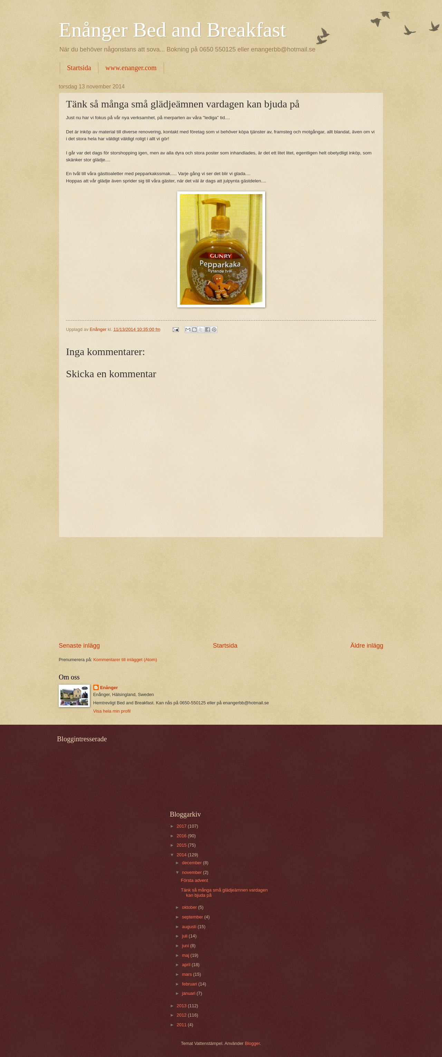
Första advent (194, 880)
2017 (182, 826)
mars (187, 974)
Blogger (252, 1043)
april (187, 964)
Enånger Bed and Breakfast (172, 29)
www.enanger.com (131, 68)
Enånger (109, 687)
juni (186, 945)
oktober (190, 907)
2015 (182, 845)
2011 (182, 1024)
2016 (182, 835)
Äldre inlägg (366, 645)
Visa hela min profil (112, 711)
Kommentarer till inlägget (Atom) (125, 659)
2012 (182, 1015)
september (193, 917)
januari (189, 993)
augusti (190, 926)
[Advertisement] (221, 589)
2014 (182, 854)
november (192, 872)
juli (185, 936)
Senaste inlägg (79, 645)
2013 (182, 1005)
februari (190, 984)
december (192, 862)
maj (186, 955)
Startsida (79, 68)
